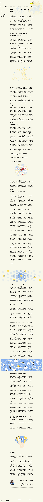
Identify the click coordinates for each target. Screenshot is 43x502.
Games (1, 11)
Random (33, 6)
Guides (14, 6)
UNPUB (11, 265)
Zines (30, 6)
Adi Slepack (3, 13)
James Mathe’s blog (26, 403)
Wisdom (27, 6)
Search (38, 6)
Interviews (7, 6)
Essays (11, 6)
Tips (24, 6)
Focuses (17, 6)
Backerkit (28, 385)
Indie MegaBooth (13, 267)
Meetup (27, 140)
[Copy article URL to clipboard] (3, 16)
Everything (2, 6)
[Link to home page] (2, 2)
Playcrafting (22, 144)
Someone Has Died (23, 20)
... (35, 6)
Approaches (20, 6)
